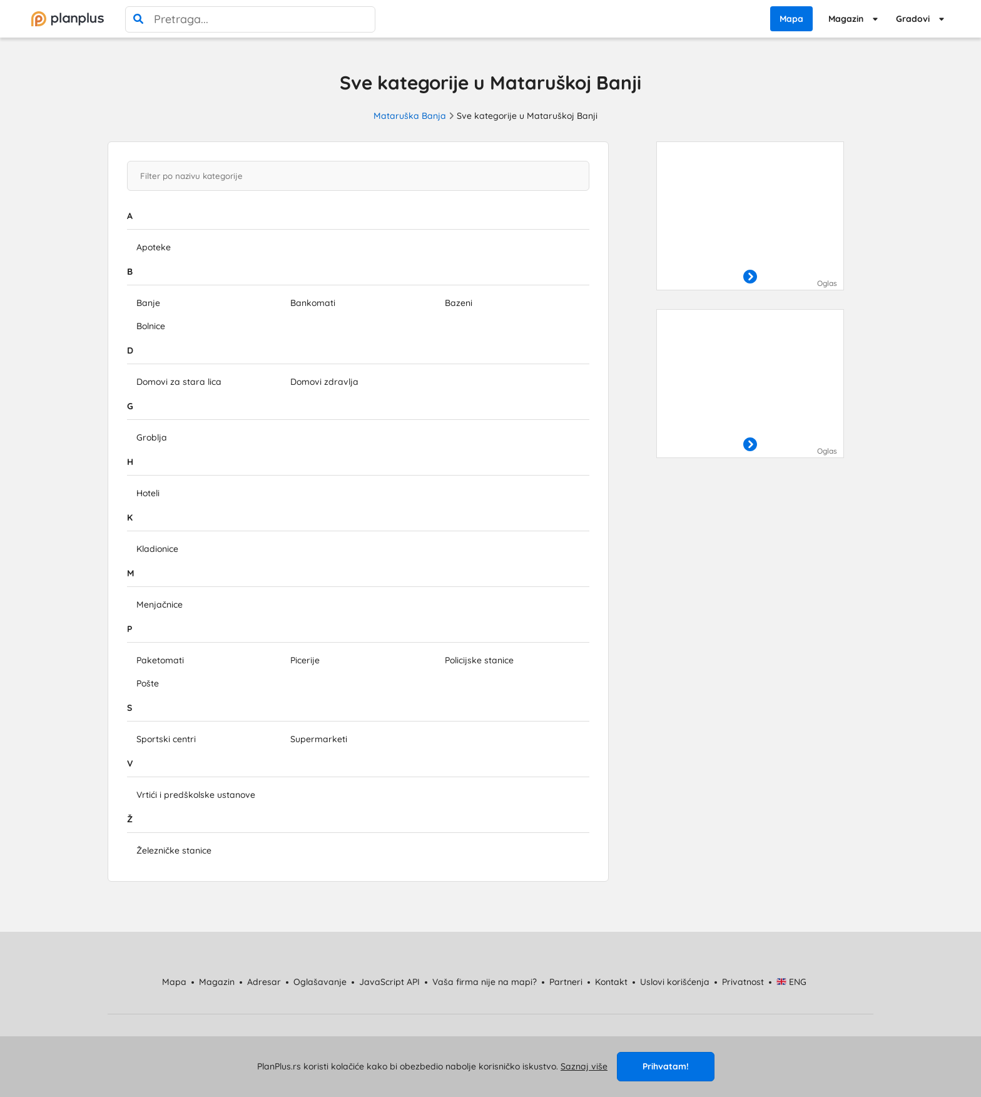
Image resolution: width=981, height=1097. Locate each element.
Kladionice (157, 548)
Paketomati (160, 660)
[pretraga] (138, 19)
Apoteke (153, 247)
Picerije (305, 660)
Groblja (151, 437)
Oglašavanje (320, 981)
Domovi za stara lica (178, 381)
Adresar (264, 981)
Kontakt (611, 981)
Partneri (565, 981)
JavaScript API (389, 981)
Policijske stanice (479, 660)
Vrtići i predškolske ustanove (195, 794)
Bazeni (458, 303)
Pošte (147, 683)
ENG (791, 981)
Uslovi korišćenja (674, 981)
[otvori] (750, 277)
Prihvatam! (666, 1066)
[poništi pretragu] (362, 19)
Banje (148, 303)
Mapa (791, 18)
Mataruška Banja (410, 115)
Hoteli (148, 493)
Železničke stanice (173, 850)
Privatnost (743, 981)
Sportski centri (166, 739)
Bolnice (150, 326)
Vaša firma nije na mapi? (484, 981)
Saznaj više (584, 1066)
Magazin (845, 18)
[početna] (67, 18)
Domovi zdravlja (324, 381)
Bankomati (312, 303)
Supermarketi (318, 739)
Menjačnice (159, 604)
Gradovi (913, 18)
